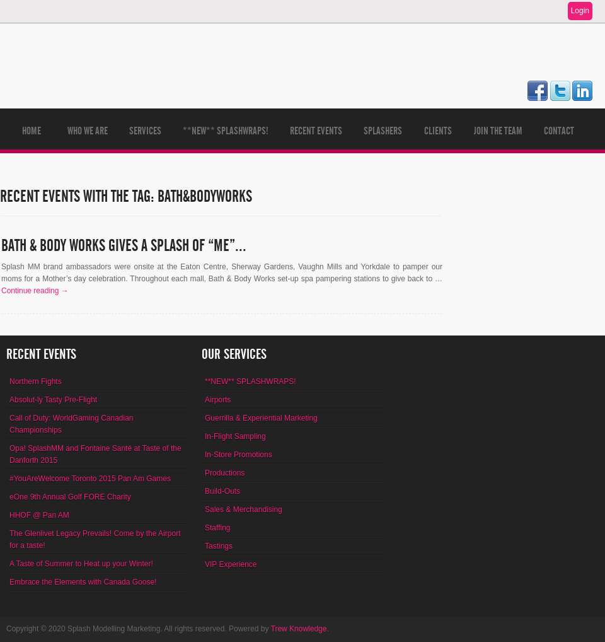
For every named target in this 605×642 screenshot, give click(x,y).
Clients (438, 131)
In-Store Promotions (238, 454)
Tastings (219, 546)
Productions (225, 473)
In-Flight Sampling (235, 436)
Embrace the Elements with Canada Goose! (82, 582)
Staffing (217, 527)
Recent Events (316, 131)
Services (145, 131)
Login (580, 10)
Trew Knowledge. (300, 628)
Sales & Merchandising (243, 509)
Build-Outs (222, 491)
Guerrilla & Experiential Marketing (261, 418)
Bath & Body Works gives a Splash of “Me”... (123, 245)
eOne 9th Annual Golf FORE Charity (70, 497)
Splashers (383, 131)
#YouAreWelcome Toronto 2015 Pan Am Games (90, 478)
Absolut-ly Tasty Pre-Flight (53, 399)
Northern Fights (35, 381)
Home (31, 131)
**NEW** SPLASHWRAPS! (225, 131)
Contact (559, 131)
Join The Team (498, 131)
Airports (218, 399)
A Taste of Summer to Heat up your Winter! (81, 563)
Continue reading (35, 290)
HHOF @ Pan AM (39, 515)
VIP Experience (231, 564)
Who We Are (87, 131)
